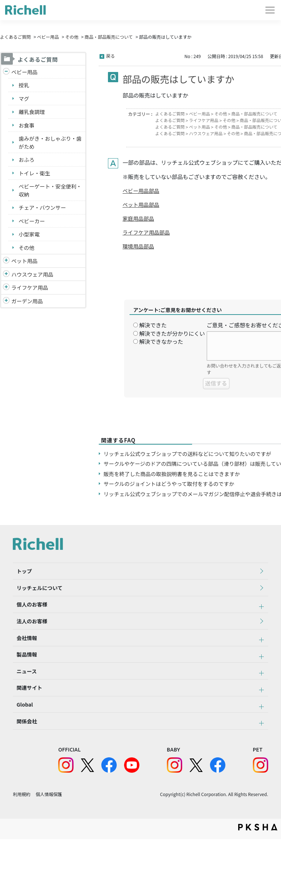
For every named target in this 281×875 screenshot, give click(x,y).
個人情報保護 (49, 830)
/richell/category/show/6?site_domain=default (6, 294)
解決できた (152, 327)
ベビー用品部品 (142, 191)
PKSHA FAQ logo (257, 863)
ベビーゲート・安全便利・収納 (46, 194)
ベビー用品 (48, 37)
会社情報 (23, 655)
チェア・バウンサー (43, 212)
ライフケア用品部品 (147, 233)
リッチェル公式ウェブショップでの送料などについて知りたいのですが (191, 455)
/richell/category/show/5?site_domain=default (6, 72)
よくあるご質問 (15, 37)
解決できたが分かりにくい (172, 335)
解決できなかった (161, 343)
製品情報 (23, 675)
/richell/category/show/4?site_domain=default (6, 267)
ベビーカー (32, 225)
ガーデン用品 (27, 307)
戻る (110, 56)
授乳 (24, 86)
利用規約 (21, 830)
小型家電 (30, 239)
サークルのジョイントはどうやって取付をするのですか (172, 485)
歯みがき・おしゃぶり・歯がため (49, 145)
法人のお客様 (28, 635)
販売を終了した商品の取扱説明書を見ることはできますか (175, 475)
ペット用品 (25, 266)
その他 (71, 37)
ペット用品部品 (142, 205)
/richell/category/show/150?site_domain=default (6, 308)
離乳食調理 (32, 113)
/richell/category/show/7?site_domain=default (6, 280)
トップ (20, 574)
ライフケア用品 (30, 294)
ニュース (23, 695)
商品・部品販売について (109, 37)
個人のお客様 (28, 615)
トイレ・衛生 (35, 176)
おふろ (27, 162)
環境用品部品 (139, 248)
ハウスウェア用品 (33, 280)
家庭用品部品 (139, 219)
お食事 (27, 126)
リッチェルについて (36, 594)
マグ (24, 99)
